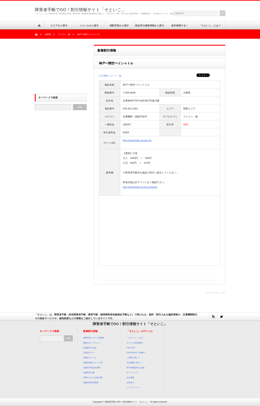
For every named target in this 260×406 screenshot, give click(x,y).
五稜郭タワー (89, 353)
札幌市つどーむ (89, 358)
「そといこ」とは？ (135, 338)
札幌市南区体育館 (90, 382)
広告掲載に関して (134, 363)
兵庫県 (48, 34)
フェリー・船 (64, 34)
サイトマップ (132, 372)
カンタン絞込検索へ (135, 343)
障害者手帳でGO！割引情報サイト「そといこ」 (80, 9)
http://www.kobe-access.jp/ (137, 140)
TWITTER (131, 348)
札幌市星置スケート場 (92, 363)
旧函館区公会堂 (89, 348)
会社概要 (130, 377)
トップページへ (133, 387)
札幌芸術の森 (89, 372)
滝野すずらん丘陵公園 (92, 377)
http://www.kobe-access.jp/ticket (140, 187)
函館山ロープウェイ (91, 343)
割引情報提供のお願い (136, 368)
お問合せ (130, 382)
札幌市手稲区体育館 (91, 368)
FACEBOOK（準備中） (137, 353)
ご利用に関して (133, 358)
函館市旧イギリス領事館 (93, 338)
